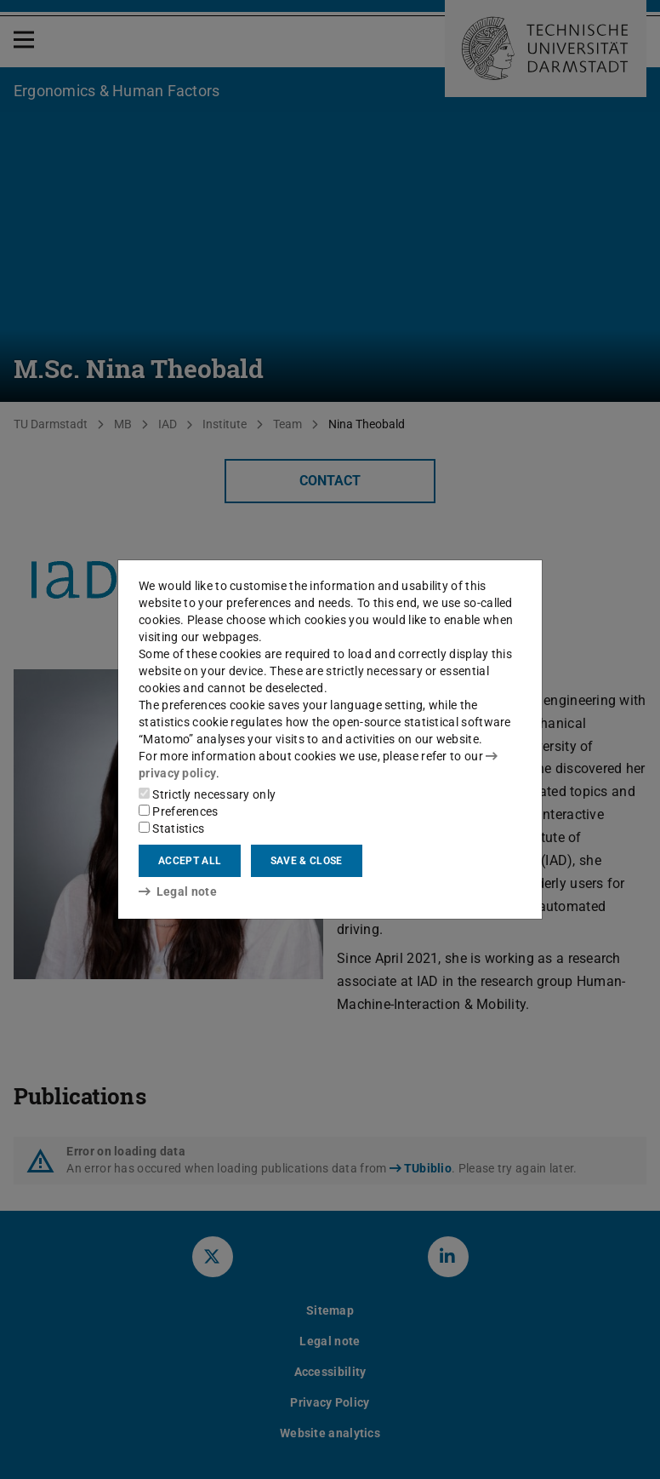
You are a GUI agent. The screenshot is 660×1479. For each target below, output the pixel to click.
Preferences (179, 811)
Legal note (178, 891)
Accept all (189, 861)
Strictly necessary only (207, 794)
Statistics (171, 828)
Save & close (306, 861)
